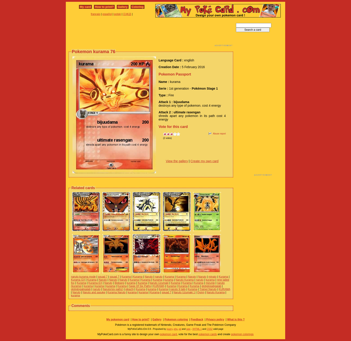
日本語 (127, 14)
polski (117, 14)
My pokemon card (117, 319)
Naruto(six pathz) (113, 289)
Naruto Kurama (185, 279)
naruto (159, 276)
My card (85, 7)
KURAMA (159, 286)
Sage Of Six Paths (140, 286)
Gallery (123, 7)
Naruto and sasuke (94, 292)
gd (180, 329)
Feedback (197, 319)
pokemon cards (208, 334)
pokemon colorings (242, 334)
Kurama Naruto (116, 292)
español (107, 14)
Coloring (137, 7)
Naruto (149, 276)
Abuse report (219, 133)
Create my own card (204, 161)
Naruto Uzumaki (159, 283)
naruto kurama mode (83, 276)
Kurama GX (78, 279)
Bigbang (119, 283)
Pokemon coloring (176, 319)
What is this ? (236, 319)
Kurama (126, 276)
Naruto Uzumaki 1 (184, 292)
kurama (168, 279)
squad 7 (103, 276)
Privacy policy (215, 319)
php (176, 329)
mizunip (210, 283)
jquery (170, 329)
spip (188, 329)
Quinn (200, 292)
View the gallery (177, 161)
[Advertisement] (150, 33)
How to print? (104, 7)
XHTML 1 (197, 329)
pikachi (129, 289)
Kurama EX (95, 283)
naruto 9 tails (178, 289)
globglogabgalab (211, 286)
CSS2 (209, 329)
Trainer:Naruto (208, 289)
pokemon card (168, 334)
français (95, 14)
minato (212, 276)
